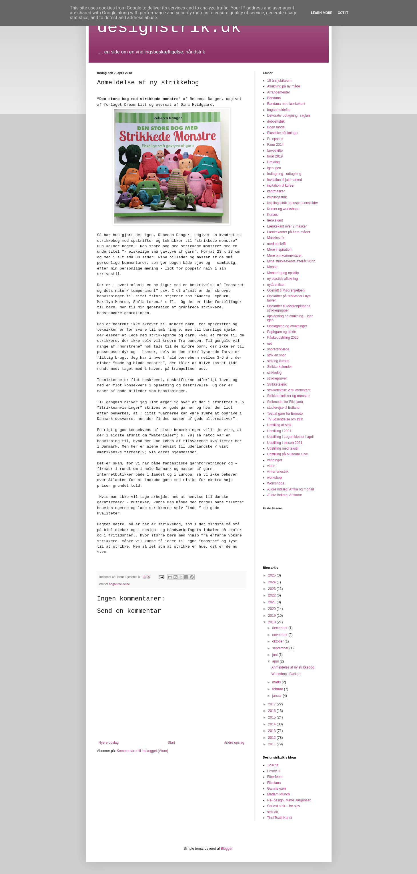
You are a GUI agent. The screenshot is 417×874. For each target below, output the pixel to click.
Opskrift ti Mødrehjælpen (286, 290)
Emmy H (273, 771)
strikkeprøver (277, 378)
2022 (272, 595)
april (276, 661)
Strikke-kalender (279, 367)
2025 (272, 575)
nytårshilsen (276, 285)
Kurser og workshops (283, 209)
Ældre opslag (234, 743)
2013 (272, 731)
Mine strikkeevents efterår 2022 (291, 261)
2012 (272, 738)
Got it (343, 13)
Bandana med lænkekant (286, 104)
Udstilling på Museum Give (287, 454)
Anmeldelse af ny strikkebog (292, 667)
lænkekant (275, 220)
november (280, 635)
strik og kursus (278, 361)
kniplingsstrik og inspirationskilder (292, 203)
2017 (272, 704)
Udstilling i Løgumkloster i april (290, 437)
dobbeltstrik (276, 121)
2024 (272, 582)
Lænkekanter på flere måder (288, 232)
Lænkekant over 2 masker (287, 226)
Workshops (275, 483)
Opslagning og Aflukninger (287, 326)
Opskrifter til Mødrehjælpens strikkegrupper (288, 308)
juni (275, 655)
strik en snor (276, 355)
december (280, 628)
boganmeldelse (119, 584)
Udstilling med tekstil (282, 448)
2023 (272, 589)
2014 (272, 724)
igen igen (274, 168)
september (280, 648)
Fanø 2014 (275, 145)
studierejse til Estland (283, 408)
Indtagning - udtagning (284, 174)
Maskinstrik (275, 238)
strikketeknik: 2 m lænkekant (288, 390)
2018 (272, 622)
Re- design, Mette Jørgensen (289, 800)
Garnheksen (276, 789)
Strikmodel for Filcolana (285, 402)
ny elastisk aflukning (282, 279)
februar (278, 689)
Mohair (272, 267)
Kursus (272, 215)
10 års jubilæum (279, 81)
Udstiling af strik (279, 425)
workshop (274, 478)
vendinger (274, 460)
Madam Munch (278, 794)
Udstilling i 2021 (279, 431)
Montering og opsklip (283, 273)
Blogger (227, 849)
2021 (272, 602)
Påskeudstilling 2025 (283, 338)
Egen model (276, 127)
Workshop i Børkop (285, 674)
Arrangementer (278, 92)
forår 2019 (275, 156)
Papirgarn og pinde (281, 332)
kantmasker (276, 191)
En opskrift (275, 139)
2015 (272, 717)
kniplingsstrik (277, 197)
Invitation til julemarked (284, 180)
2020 (272, 609)
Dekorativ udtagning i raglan (288, 115)
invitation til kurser (281, 185)
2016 (272, 711)
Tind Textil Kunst (279, 818)
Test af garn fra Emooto (285, 414)
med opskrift (276, 244)
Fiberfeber (275, 777)
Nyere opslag (109, 743)
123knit (272, 765)
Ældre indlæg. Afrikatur (284, 495)
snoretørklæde (278, 349)
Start (171, 743)
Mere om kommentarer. (285, 256)
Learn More (321, 13)
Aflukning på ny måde (283, 86)
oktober (278, 641)
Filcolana (274, 783)
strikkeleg (274, 373)
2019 (272, 616)
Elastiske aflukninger (283, 133)
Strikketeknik (277, 384)
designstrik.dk (169, 27)
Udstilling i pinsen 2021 (284, 443)
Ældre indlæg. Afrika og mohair (290, 489)
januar (277, 696)
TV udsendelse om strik (285, 419)
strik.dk (272, 812)
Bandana (274, 98)
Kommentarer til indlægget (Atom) (142, 751)
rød (269, 344)
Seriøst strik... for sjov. (284, 806)
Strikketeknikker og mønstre (288, 396)
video (271, 466)
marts (277, 682)
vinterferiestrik (278, 472)
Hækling (273, 162)
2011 (272, 744)
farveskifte (275, 151)
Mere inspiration (279, 250)
